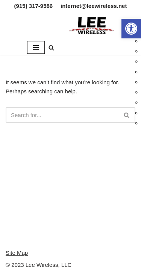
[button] (131, 28)
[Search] (51, 47)
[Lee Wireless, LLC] (91, 25)
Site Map (17, 253)
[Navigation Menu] (36, 47)
